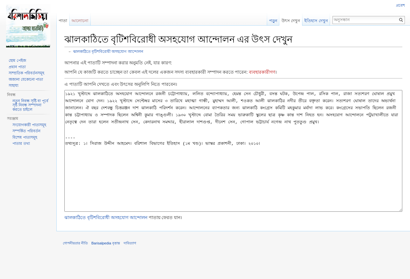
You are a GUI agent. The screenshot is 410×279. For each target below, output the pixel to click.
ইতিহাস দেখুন (316, 20)
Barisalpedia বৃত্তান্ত (105, 267)
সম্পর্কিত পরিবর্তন (26, 131)
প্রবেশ (400, 5)
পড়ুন (273, 20)
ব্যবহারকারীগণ (262, 72)
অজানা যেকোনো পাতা (26, 79)
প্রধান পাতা (17, 67)
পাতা (63, 20)
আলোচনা (79, 20)
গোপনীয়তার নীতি (75, 267)
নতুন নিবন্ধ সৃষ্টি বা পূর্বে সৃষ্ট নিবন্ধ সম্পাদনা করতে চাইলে (30, 105)
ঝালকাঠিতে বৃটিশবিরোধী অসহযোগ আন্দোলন (108, 51)
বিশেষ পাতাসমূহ (24, 137)
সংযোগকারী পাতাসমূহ (29, 125)
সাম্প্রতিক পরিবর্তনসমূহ (26, 73)
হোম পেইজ (17, 60)
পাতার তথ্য (20, 143)
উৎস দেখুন (291, 20)
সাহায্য (13, 85)
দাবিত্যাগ (130, 267)
